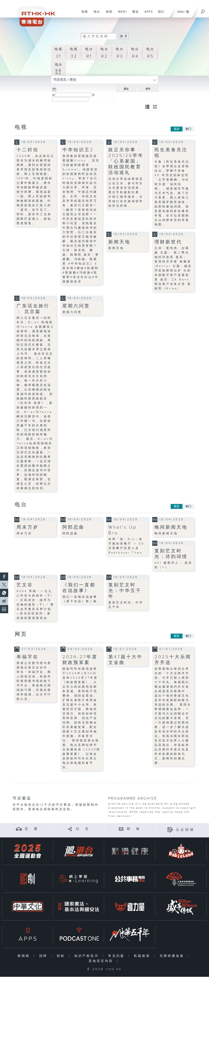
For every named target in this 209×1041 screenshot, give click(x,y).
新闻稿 (25, 956)
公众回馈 (185, 830)
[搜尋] (203, 10)
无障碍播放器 (173, 956)
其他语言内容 (102, 961)
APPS (147, 14)
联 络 (134, 829)
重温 (134, 14)
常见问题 (117, 956)
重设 (126, 88)
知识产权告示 (87, 956)
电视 (83, 14)
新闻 (107, 14)
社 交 (83, 829)
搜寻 (148, 88)
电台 (95, 14)
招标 (62, 956)
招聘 (44, 956)
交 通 (32, 829)
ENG (180, 12)
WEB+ (121, 14)
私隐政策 (143, 956)
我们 (160, 14)
